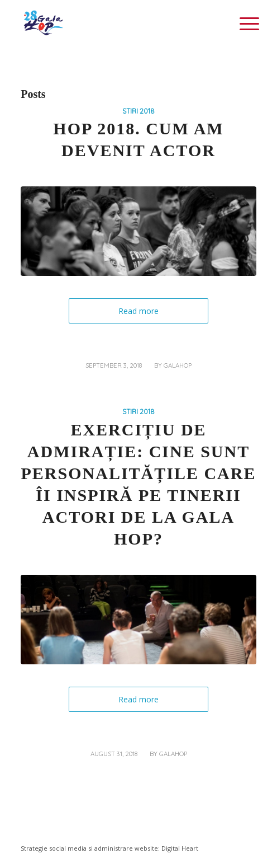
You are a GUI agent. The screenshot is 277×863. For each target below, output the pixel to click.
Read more (138, 311)
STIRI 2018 (138, 110)
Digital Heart (179, 848)
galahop (178, 365)
